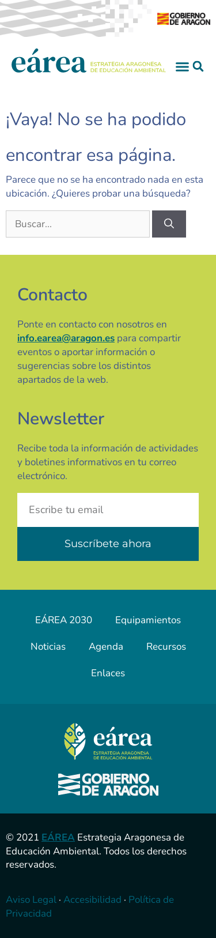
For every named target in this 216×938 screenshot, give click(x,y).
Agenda (106, 646)
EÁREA (58, 837)
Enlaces (108, 673)
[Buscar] (169, 224)
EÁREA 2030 (63, 620)
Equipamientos (148, 620)
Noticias (48, 646)
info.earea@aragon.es (66, 338)
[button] (183, 66)
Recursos (166, 646)
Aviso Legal (31, 899)
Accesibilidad (92, 899)
